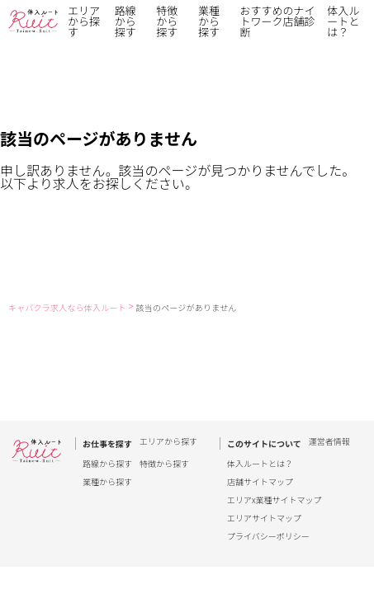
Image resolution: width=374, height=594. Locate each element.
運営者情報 (329, 442)
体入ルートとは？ (343, 21)
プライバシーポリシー (268, 536)
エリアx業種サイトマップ (274, 500)
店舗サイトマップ (260, 482)
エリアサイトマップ (264, 518)
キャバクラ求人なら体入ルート (67, 307)
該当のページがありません (186, 307)
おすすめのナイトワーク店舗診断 (277, 21)
